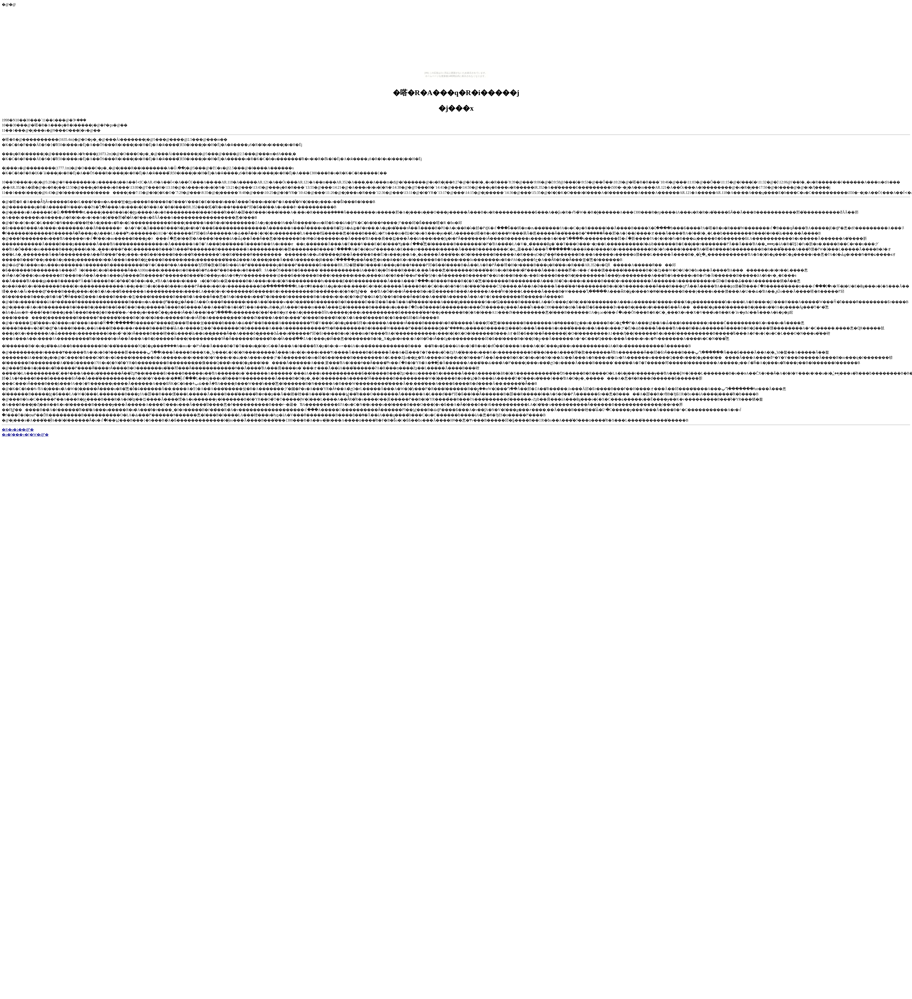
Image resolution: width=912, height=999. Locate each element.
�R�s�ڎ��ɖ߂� (18, 430)
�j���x (456, 108)
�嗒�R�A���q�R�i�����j (456, 92)
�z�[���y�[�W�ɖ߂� (25, 435)
